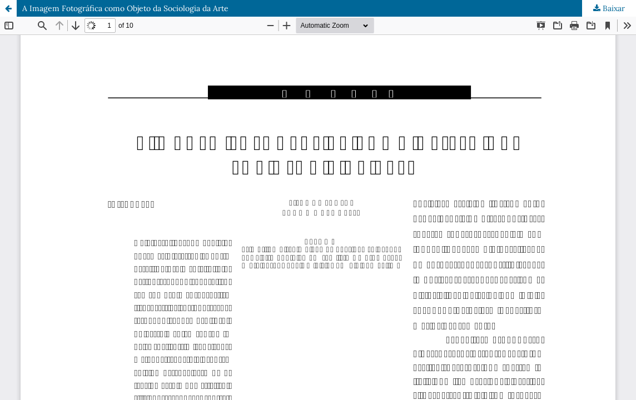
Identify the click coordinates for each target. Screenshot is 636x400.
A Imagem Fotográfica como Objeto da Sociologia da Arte (125, 8)
